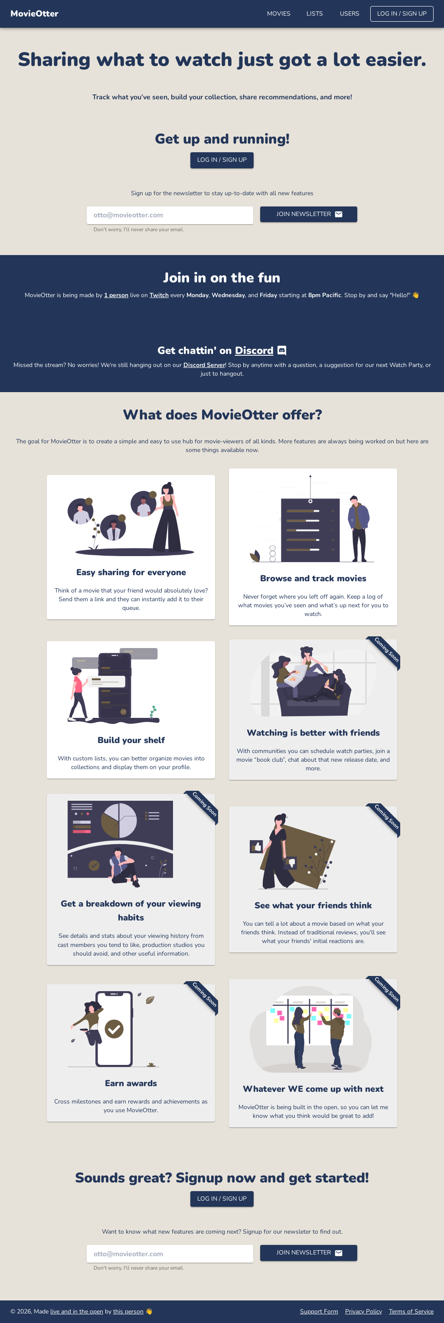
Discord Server (204, 365)
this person (128, 1311)
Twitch (159, 295)
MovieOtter (34, 14)
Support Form (319, 1311)
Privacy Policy (363, 1311)
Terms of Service (411, 1311)
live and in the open (76, 1311)
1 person (116, 295)
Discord (254, 350)
